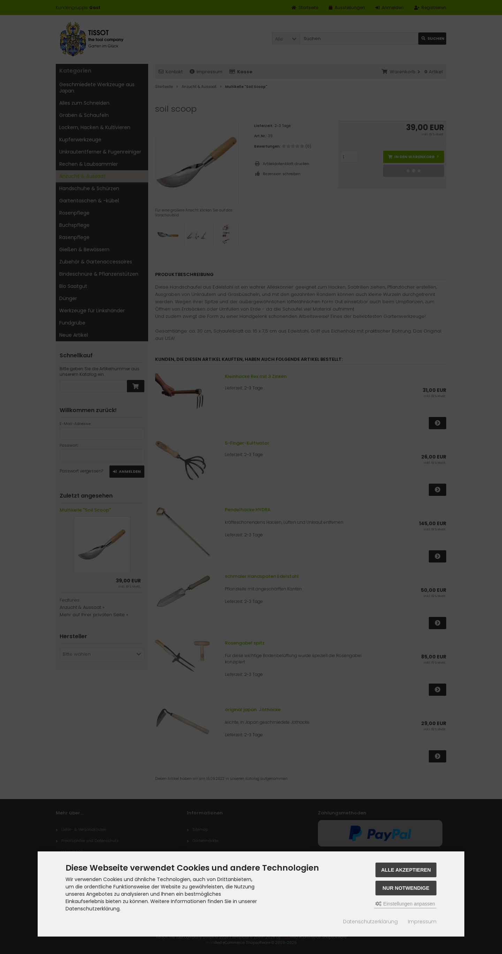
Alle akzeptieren (406, 870)
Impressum (422, 921)
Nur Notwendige (405, 888)
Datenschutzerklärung (370, 921)
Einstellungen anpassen (405, 904)
